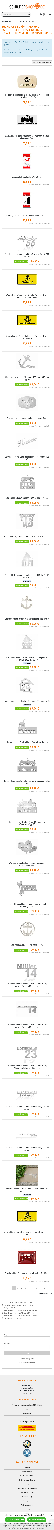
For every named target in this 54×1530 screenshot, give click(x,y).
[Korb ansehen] (42, 14)
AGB (27, 1484)
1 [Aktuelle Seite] (13, 1288)
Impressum (27, 1467)
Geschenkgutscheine (27, 1501)
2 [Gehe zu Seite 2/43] (17, 1288)
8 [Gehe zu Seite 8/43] (40, 1288)
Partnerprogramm (27, 1505)
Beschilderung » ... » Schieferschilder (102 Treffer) (19, 1310)
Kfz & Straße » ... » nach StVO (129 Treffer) (17, 1302)
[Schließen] (51, 1515)
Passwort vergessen (27, 1359)
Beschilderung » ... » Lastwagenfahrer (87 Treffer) (19, 1316)
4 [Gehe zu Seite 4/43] (25, 1288)
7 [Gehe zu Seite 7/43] (36, 1288)
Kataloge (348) (29, 21)
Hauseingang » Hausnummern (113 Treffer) (17, 1305)
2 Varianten (27, 581)
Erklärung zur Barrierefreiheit (27, 1488)
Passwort (7, 1344)
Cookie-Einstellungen (27, 1492)
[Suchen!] (29, 14)
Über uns (27, 1509)
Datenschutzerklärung (27, 1480)
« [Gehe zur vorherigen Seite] (9, 1288)
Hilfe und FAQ (27, 1497)
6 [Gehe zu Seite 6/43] (32, 1288)
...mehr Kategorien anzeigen (12, 1318)
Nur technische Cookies (37, 1520)
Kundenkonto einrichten (27, 1363)
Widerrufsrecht (27, 1472)
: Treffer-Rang (42, 62)
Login (6, 1335)
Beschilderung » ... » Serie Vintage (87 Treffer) (18, 1313)
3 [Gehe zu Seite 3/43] (21, 1288)
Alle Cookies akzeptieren (15, 1520)
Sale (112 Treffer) (8, 1308)
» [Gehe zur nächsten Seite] (44, 1288)
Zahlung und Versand (27, 1476)
